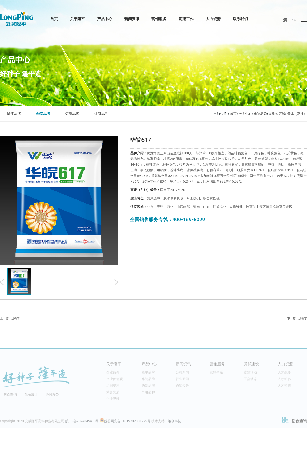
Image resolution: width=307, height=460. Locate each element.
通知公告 (182, 387)
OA (293, 20)
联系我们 (240, 18)
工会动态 (250, 380)
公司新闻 (182, 373)
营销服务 (158, 18)
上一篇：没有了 (10, 318)
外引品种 (101, 113)
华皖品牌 (43, 113)
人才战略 (284, 373)
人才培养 (284, 380)
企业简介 (112, 373)
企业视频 (112, 400)
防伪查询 (10, 396)
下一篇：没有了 (297, 318)
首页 (54, 18)
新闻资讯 (131, 18)
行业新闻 (182, 380)
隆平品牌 (14, 113)
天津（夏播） (297, 113)
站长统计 (31, 396)
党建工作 (186, 18)
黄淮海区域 (277, 113)
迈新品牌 (72, 113)
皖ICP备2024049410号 (82, 422)
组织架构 (112, 387)
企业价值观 (114, 380)
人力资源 (213, 18)
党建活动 (250, 373)
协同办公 (52, 396)
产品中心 (104, 18)
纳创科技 (174, 422)
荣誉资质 (112, 393)
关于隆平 (77, 18)
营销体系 (216, 373)
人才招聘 (284, 387)
